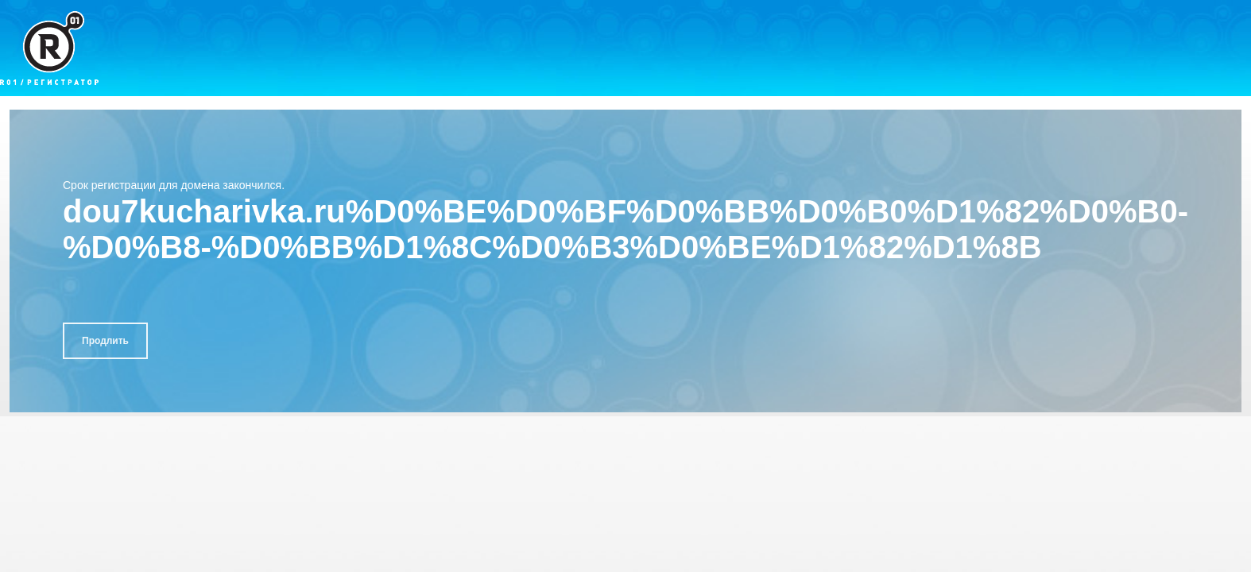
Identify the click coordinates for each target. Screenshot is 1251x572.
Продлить (105, 340)
